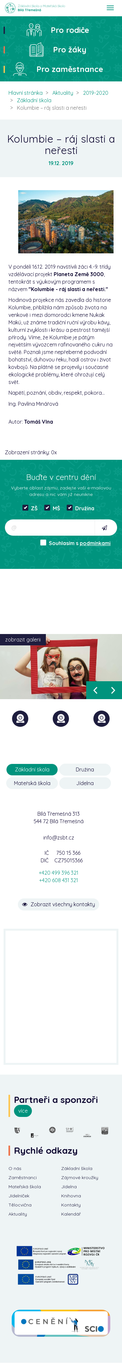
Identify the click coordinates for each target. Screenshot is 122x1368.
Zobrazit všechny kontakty (58, 904)
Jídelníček (18, 1196)
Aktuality (62, 93)
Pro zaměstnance (69, 69)
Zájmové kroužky (79, 1177)
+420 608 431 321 (58, 880)
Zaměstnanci (22, 1177)
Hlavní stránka (25, 93)
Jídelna (85, 783)
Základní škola (34, 100)
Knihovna (71, 1196)
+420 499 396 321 (58, 872)
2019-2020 (95, 93)
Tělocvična (20, 1205)
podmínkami (95, 543)
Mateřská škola (32, 783)
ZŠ (30, 508)
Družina (80, 508)
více (23, 1110)
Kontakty (71, 1205)
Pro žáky (70, 49)
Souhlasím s (75, 543)
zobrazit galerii (23, 639)
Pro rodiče (70, 30)
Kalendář (71, 1214)
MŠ (52, 508)
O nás (14, 1168)
